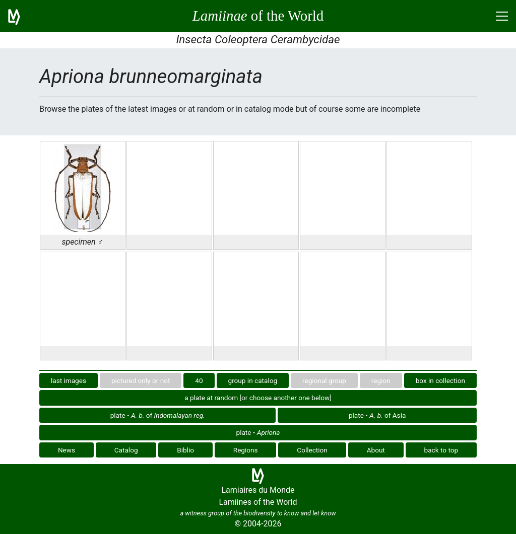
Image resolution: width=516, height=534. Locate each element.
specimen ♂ (82, 242)
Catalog (126, 450)
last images (68, 380)
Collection (312, 450)
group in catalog (253, 380)
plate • (258, 432)
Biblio (185, 450)
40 (199, 380)
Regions (245, 450)
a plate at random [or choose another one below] (258, 398)
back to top (441, 450)
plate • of (157, 415)
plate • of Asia (377, 415)
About (376, 450)
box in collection (440, 380)
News (66, 450)
